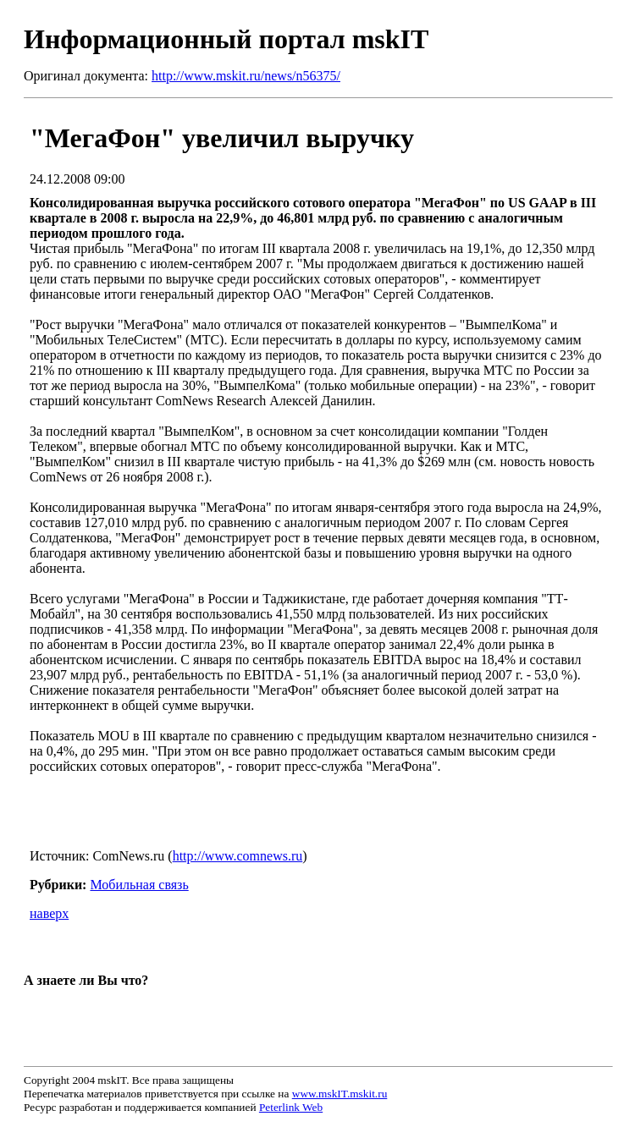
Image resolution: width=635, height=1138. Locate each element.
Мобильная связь (139, 884)
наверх (49, 913)
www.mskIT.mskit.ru (340, 1093)
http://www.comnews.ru (238, 856)
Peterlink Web (291, 1107)
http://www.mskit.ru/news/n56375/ (246, 76)
